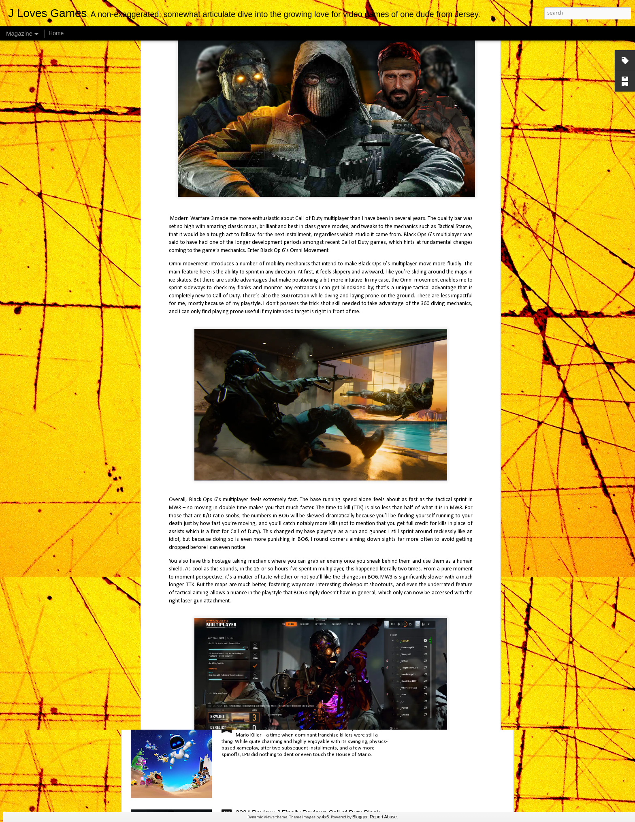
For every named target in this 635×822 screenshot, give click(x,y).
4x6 (325, 816)
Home (56, 33)
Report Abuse (383, 816)
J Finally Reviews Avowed (273, 534)
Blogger (360, 816)
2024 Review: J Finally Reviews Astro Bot (295, 720)
